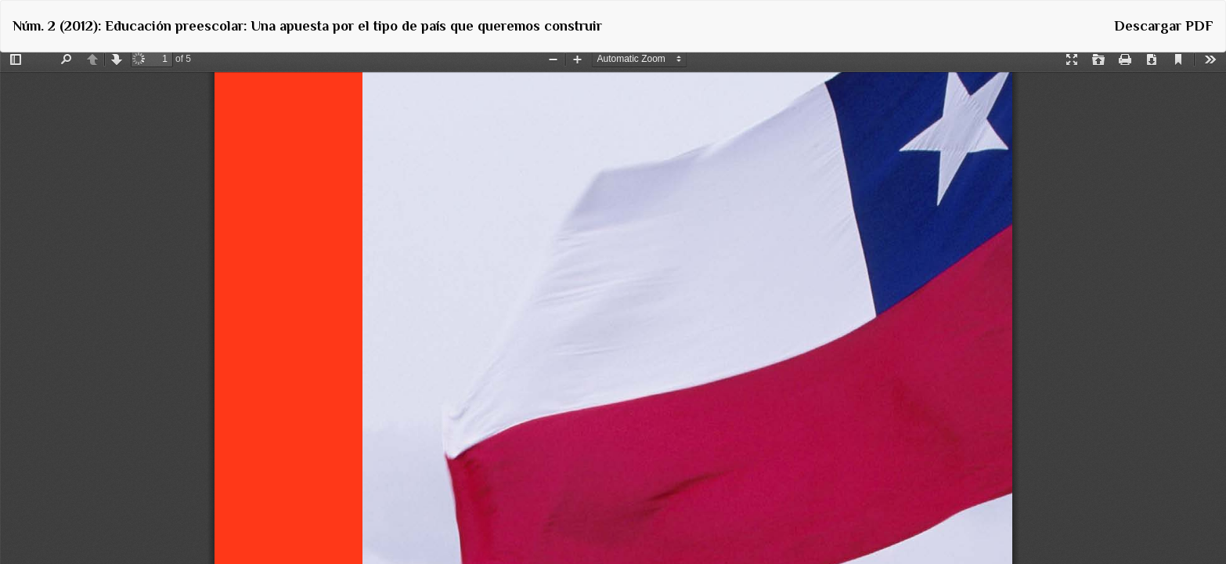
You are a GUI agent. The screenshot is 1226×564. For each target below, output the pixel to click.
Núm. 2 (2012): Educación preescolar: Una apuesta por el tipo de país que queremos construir (307, 26)
